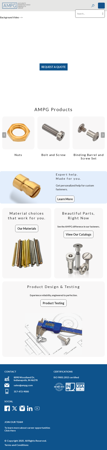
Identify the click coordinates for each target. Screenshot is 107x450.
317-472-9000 (21, 391)
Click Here (10, 430)
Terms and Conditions (16, 445)
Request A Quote (53, 67)
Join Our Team (13, 422)
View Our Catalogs (78, 234)
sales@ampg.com (23, 385)
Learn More (65, 199)
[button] (103, 135)
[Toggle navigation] (101, 6)
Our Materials (26, 228)
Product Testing (53, 303)
